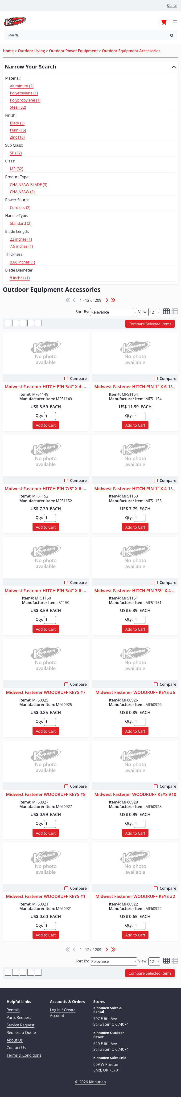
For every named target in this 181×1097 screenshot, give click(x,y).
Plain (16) (18, 130)
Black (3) (17, 123)
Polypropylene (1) (25, 100)
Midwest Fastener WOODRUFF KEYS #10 (135, 794)
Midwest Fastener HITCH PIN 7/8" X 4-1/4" (135, 590)
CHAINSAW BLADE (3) (28, 184)
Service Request (20, 1025)
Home (8, 50)
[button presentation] (135, 312)
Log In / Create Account (62, 1012)
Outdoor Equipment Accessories (131, 50)
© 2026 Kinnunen (90, 1081)
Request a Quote (21, 1032)
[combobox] (85, 35)
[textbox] (111, 312)
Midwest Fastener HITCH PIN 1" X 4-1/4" (135, 488)
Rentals (13, 1009)
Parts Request (19, 1017)
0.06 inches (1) (22, 262)
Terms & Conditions (24, 1055)
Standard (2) (20, 223)
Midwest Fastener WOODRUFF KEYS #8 (45, 794)
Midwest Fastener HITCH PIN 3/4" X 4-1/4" (46, 386)
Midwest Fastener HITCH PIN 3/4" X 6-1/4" (46, 590)
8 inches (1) (20, 278)
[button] (171, 35)
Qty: (39, 415)
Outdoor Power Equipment (73, 50)
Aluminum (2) (21, 86)
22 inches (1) (21, 239)
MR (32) (16, 168)
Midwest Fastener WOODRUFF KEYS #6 (135, 692)
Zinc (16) (17, 137)
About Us (15, 1040)
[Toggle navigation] (175, 21)
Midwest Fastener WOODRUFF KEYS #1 (45, 896)
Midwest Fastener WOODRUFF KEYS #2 (135, 896)
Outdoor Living (31, 50)
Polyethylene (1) (24, 93)
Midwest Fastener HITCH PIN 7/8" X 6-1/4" (46, 488)
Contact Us (16, 1047)
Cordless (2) (20, 207)
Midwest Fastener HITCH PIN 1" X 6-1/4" (135, 386)
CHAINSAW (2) (22, 191)
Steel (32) (18, 107)
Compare (78, 378)
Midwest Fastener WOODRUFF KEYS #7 (45, 692)
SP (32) (16, 153)
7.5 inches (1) (21, 246)
